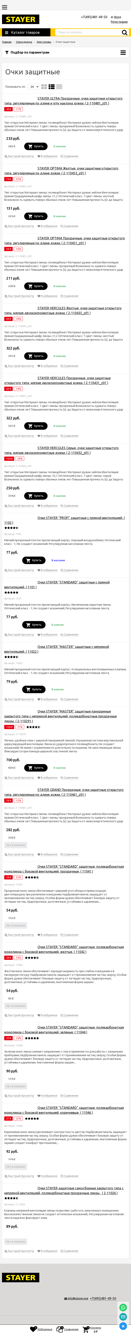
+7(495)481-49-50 (103, 1298)
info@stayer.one (78, 1298)
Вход (117, 17)
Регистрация (119, 21)
